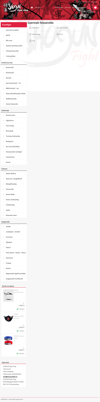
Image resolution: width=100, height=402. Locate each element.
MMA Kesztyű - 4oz (12, 88)
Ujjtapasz (9, 242)
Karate (8, 162)
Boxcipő (8, 78)
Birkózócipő (10, 72)
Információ (68, 7)
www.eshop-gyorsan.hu (15, 399)
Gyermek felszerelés (47, 7)
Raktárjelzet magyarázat (79, 7)
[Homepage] (31, 7)
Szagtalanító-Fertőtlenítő (14, 279)
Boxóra (8, 268)
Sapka (8, 210)
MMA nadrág (36, 34)
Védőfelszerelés (11, 99)
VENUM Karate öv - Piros (19, 337)
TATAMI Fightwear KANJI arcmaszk (18, 316)
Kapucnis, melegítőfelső (14, 179)
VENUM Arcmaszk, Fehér (19, 291)
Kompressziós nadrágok (14, 152)
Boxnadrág (9, 131)
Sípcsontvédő (63, 28)
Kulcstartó (9, 258)
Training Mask (10, 56)
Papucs (8, 247)
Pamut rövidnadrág (12, 199)
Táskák (8, 226)
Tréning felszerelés (12, 51)
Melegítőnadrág (11, 184)
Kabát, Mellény (11, 173)
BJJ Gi (61, 34)
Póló (33, 41)
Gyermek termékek (12, 30)
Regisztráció (94, 2)
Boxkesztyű (10, 67)
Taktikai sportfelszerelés (14, 46)
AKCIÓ (8, 35)
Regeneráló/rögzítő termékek (16, 273)
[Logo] (15, 7)
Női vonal (38, 7)
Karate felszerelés (12, 104)
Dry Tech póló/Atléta (13, 146)
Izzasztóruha (10, 157)
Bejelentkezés (86, 2)
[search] (90, 17)
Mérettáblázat (59, 7)
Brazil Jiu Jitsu (10, 115)
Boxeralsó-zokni (11, 215)
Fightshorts (10, 120)
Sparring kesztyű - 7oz (13, 83)
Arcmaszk (9, 237)
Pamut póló (10, 189)
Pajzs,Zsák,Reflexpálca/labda (16, 93)
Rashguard (9, 141)
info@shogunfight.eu (10, 376)
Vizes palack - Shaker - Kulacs (16, 252)
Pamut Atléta (10, 194)
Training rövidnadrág (13, 136)
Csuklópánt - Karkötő (13, 232)
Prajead (8, 263)
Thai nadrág (10, 126)
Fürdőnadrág (10, 205)
